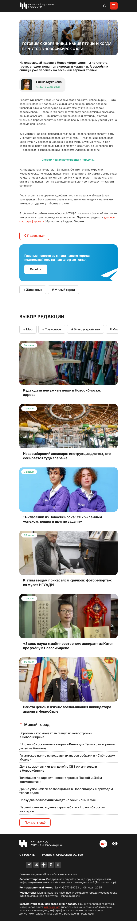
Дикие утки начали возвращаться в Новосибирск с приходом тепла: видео (66, 791)
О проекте (27, 854)
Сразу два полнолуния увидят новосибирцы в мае (57, 800)
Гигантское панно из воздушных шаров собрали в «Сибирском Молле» (67, 757)
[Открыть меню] (114, 6)
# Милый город (63, 290)
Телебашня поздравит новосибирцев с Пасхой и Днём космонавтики (60, 780)
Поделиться (34, 236)
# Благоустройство (85, 329)
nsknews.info (52, 907)
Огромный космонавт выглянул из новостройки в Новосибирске (55, 735)
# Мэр (28, 329)
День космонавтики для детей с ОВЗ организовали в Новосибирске (58, 768)
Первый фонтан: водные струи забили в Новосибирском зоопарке (62, 809)
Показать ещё (35, 822)
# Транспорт (51, 329)
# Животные (32, 290)
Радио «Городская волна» (63, 854)
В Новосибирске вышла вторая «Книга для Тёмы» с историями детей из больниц (67, 746)
